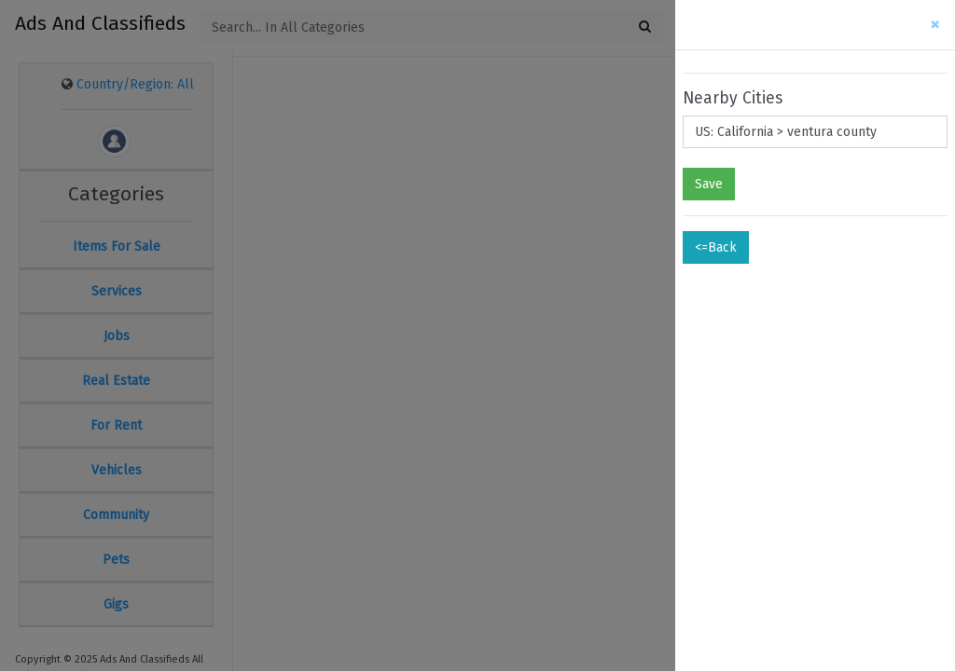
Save (709, 184)
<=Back (716, 247)
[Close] (935, 24)
